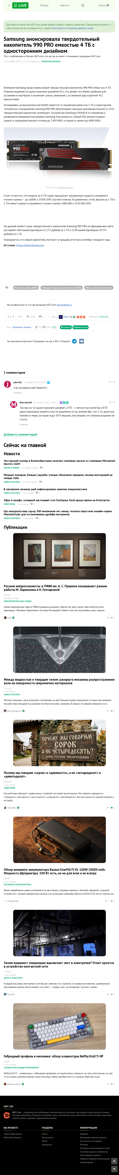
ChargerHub (12, 901)
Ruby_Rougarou (14, 711)
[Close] (112, 25)
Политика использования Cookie (95, 1148)
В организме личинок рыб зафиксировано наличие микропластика (45, 489)
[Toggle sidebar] (9, 5)
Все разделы (48, 1137)
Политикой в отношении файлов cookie (72, 28)
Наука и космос (12, 482)
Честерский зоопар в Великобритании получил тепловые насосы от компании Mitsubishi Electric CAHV (59, 462)
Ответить (17, 392)
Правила (84, 1134)
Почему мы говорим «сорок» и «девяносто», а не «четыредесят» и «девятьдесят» (52, 774)
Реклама (84, 1144)
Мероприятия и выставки (17, 601)
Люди (44, 1141)
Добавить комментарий (20, 434)
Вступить (66, 327)
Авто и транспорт (13, 978)
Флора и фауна (11, 468)
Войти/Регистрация (12, 1137)
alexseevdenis (14, 1084)
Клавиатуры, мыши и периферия (21, 1067)
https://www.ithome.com (30, 245)
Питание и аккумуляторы (17, 884)
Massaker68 (26, 402)
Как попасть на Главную (91, 1141)
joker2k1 (17, 382)
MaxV (66, 316)
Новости (64, 5)
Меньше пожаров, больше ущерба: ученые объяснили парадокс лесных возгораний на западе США (58, 476)
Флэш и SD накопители (99, 287)
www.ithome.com (65, 187)
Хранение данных (51, 61)
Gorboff (11, 994)
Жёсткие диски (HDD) (26, 287)
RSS (54, 327)
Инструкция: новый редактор (93, 1137)
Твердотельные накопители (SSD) (61, 287)
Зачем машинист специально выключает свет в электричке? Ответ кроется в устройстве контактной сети (59, 964)
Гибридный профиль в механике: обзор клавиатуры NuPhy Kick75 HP (53, 1056)
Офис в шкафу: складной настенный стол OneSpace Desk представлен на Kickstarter (57, 500)
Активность (47, 1144)
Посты (45, 1134)
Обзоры (44, 5)
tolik (9, 617)
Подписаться (80, 327)
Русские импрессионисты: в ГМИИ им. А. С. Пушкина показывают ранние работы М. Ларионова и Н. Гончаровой (55, 588)
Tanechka (11, 807)
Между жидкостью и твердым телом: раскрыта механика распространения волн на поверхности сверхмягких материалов (59, 681)
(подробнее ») (64, 304)
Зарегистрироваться (13, 1134)
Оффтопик (9, 504)
